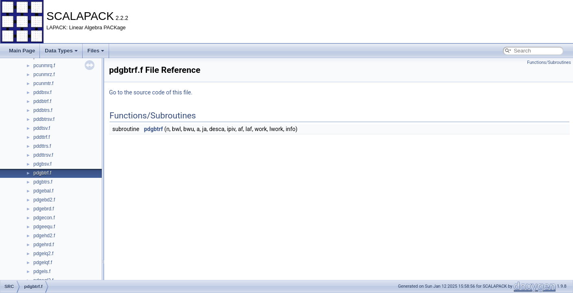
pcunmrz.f (44, 74)
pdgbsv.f (42, 164)
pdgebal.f (43, 191)
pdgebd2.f (44, 200)
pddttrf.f (41, 137)
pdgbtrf (153, 129)
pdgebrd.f (43, 209)
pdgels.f (41, 271)
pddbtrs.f (42, 110)
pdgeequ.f (44, 227)
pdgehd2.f (44, 235)
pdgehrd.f (43, 244)
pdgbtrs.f (42, 182)
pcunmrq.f (44, 65)
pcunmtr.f (43, 83)
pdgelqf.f (42, 262)
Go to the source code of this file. (150, 92)
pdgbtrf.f (42, 173)
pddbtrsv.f (44, 119)
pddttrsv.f (43, 155)
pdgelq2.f (43, 253)
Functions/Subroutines (549, 62)
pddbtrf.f (42, 101)
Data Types (61, 51)
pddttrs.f (42, 146)
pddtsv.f (41, 128)
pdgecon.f (44, 218)
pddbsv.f (42, 92)
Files (96, 51)
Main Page (22, 51)
